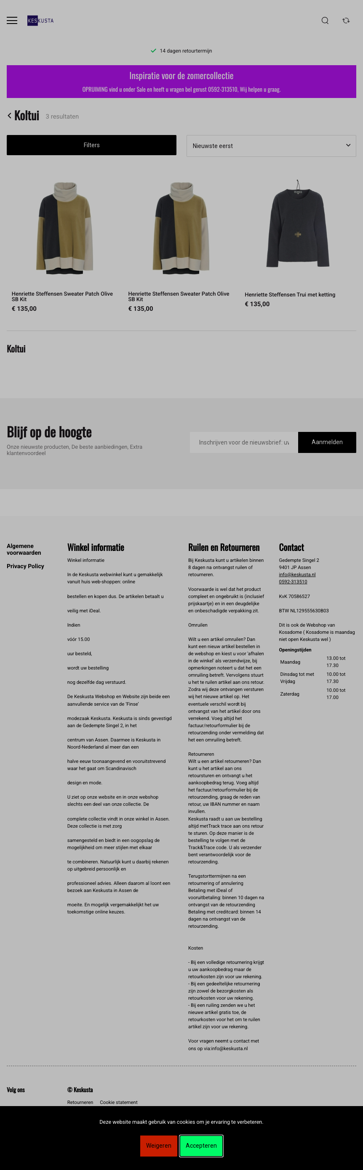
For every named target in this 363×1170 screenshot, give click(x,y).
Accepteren (201, 1145)
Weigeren (158, 1145)
